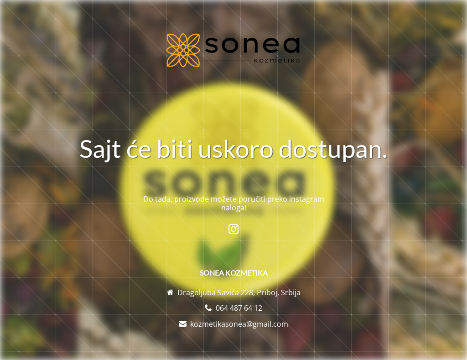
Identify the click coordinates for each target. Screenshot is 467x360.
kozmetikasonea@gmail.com (239, 324)
